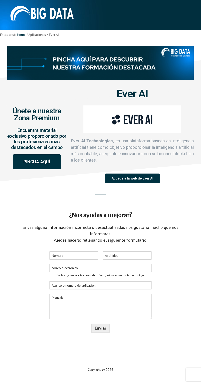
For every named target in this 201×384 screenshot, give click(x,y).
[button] (37, 161)
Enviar (100, 328)
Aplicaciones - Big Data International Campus (42, 12)
